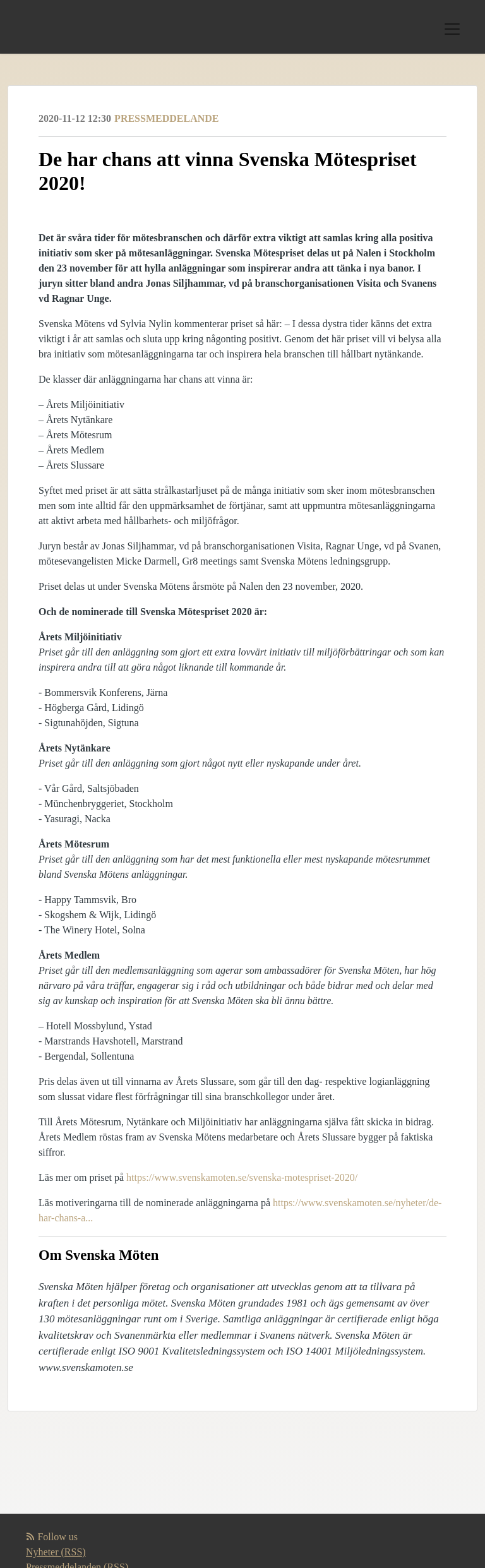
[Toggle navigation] (452, 29)
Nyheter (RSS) (56, 1552)
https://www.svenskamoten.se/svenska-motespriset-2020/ (241, 1177)
